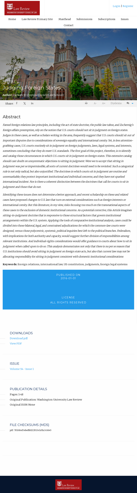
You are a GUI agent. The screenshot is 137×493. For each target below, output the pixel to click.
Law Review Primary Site (37, 19)
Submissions (84, 19)
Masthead (65, 19)
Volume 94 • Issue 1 (22, 369)
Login (117, 6)
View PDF (16, 344)
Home (12, 19)
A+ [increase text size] (103, 103)
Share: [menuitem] (9, 103)
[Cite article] (129, 103)
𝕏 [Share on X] (24, 103)
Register (127, 6)
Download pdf (19, 338)
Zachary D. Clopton (38, 95)
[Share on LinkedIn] (32, 104)
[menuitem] (123, 7)
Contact (68, 25)
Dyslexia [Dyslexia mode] (116, 103)
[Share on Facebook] (17, 104)
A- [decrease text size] (95, 103)
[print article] (87, 103)
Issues (125, 19)
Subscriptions (106, 19)
